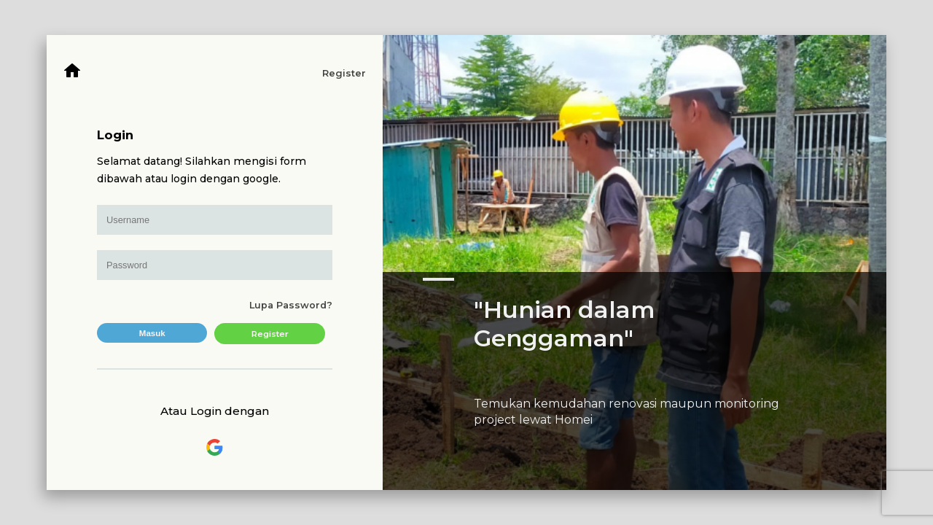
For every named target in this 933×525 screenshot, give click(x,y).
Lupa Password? (290, 305)
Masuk (152, 333)
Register (344, 73)
